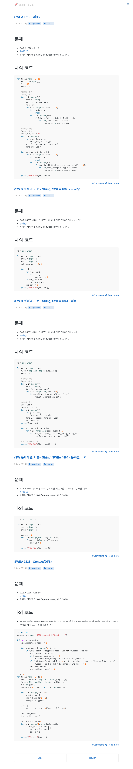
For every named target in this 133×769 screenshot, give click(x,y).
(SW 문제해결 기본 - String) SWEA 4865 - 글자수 (47, 189)
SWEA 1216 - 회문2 (27, 17)
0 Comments (98, 183)
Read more (112, 183)
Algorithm (35, 24)
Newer (92, 757)
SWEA (49, 24)
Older (40, 757)
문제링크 (23, 51)
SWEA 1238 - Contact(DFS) (33, 561)
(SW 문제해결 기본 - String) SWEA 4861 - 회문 (45, 301)
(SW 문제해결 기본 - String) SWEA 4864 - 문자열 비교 (50, 457)
